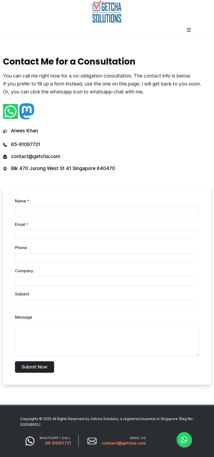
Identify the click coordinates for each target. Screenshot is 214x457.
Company (24, 270)
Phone (21, 247)
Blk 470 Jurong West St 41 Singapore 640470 (63, 168)
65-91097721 (25, 144)
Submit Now (34, 366)
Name (22, 200)
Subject (22, 293)
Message (23, 317)
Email (21, 224)
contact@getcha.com (35, 156)
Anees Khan (24, 131)
